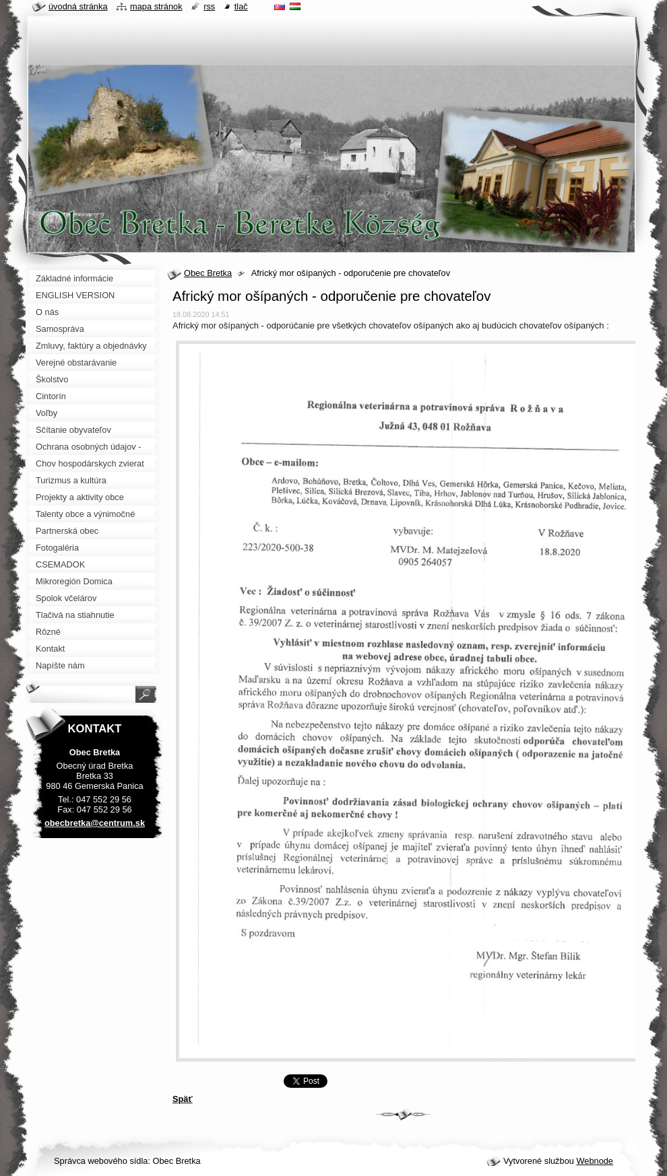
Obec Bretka (208, 273)
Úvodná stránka (78, 6)
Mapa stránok (156, 6)
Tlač (241, 6)
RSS (209, 6)
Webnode (594, 1161)
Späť (182, 1099)
